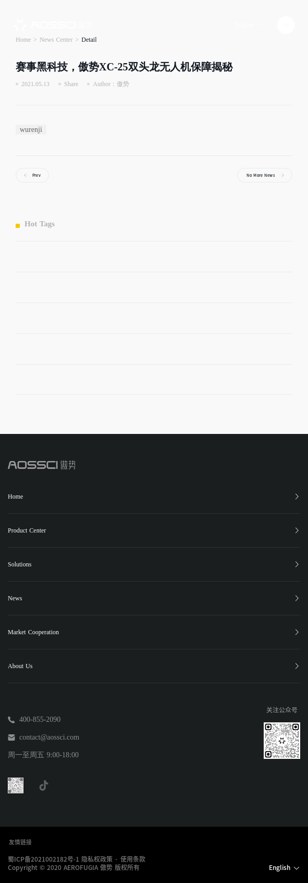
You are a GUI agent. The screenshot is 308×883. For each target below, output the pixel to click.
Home (154, 496)
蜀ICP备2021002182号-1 (43, 859)
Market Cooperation (154, 632)
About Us (154, 666)
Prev (36, 175)
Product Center (154, 530)
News (154, 598)
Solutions (154, 564)
